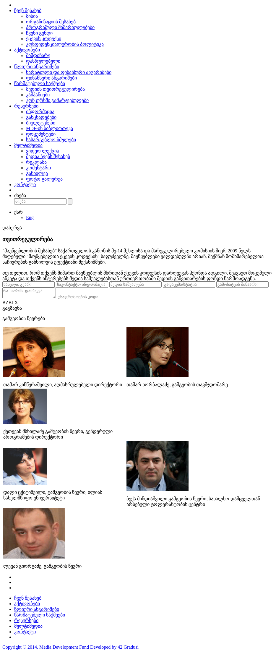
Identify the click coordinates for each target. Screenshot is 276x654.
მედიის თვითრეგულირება (55, 89)
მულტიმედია (28, 145)
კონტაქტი (25, 184)
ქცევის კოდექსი (43, 38)
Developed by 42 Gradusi (114, 648)
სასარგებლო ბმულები (51, 139)
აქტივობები (27, 49)
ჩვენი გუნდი (39, 32)
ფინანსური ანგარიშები (51, 77)
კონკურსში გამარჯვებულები (57, 100)
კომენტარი (38, 167)
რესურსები (26, 105)
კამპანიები (38, 94)
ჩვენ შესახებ (27, 10)
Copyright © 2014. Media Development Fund (45, 648)
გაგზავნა (12, 309)
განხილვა (37, 173)
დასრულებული (43, 61)
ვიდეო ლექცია (42, 150)
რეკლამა (36, 162)
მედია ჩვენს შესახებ (48, 156)
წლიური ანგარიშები (36, 66)
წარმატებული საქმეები (39, 83)
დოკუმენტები (41, 134)
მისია (32, 16)
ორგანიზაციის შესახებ (51, 21)
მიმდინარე (38, 55)
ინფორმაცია (40, 111)
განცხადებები (41, 117)
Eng (30, 217)
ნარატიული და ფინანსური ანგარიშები (68, 72)
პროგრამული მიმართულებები (60, 27)
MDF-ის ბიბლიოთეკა (49, 128)
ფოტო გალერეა (44, 178)
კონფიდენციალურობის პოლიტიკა (65, 44)
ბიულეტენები (40, 122)
